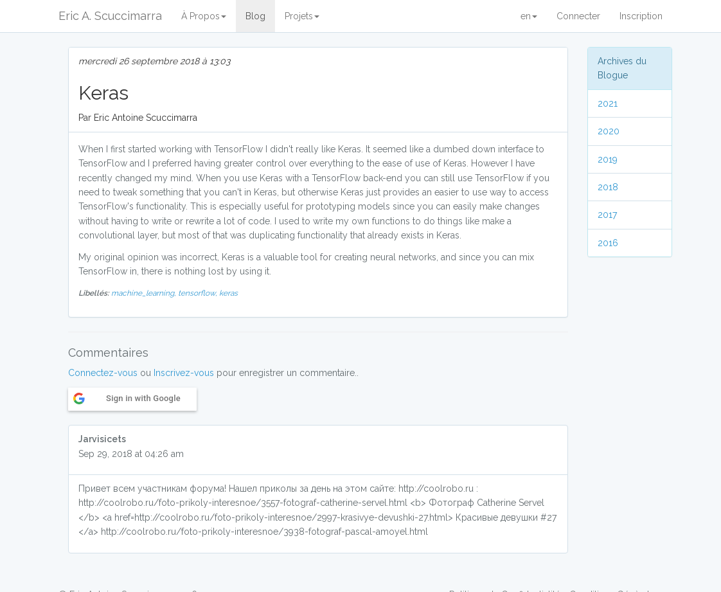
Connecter (578, 16)
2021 (608, 103)
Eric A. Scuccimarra (110, 15)
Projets (302, 16)
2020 (608, 131)
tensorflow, (198, 293)
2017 (607, 215)
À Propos (203, 16)
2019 (608, 159)
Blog (255, 16)
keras (228, 293)
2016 (608, 243)
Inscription (641, 16)
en (529, 16)
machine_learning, (144, 293)
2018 (608, 187)
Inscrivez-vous (184, 373)
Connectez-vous (103, 373)
